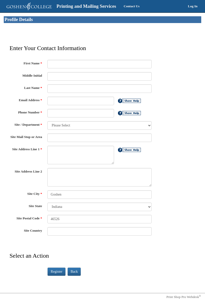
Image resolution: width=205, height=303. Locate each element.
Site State (35, 206)
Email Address (30, 100)
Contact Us (131, 6)
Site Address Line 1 (27, 149)
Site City (34, 193)
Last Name (33, 87)
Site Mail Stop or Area (26, 136)
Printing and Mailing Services (86, 6)
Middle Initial (32, 75)
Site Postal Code (29, 218)
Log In (192, 6)
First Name (33, 63)
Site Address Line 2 (28, 171)
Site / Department (28, 124)
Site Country (33, 230)
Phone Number (30, 112)
